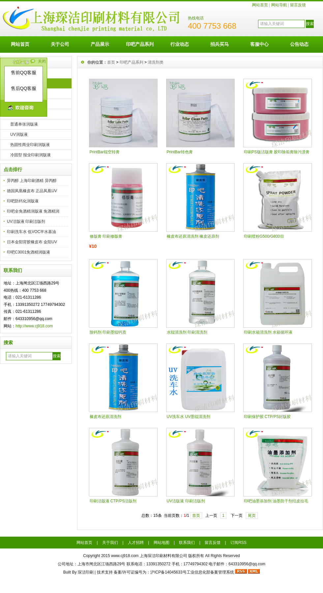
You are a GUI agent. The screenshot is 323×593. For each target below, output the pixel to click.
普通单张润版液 (24, 124)
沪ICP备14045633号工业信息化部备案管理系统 (192, 572)
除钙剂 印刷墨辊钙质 (108, 332)
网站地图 (161, 542)
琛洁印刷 (86, 572)
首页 (111, 62)
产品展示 (100, 44)
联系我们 (187, 542)
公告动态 (299, 44)
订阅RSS (238, 542)
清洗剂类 (155, 62)
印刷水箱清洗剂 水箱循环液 (268, 332)
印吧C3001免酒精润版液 (28, 252)
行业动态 (179, 44)
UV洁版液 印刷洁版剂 (26, 221)
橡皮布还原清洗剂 (105, 416)
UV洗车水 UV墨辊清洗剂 (189, 416)
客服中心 (259, 44)
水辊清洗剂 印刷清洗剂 (187, 332)
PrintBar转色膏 (180, 152)
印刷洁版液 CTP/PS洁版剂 (113, 501)
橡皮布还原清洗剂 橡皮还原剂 (193, 236)
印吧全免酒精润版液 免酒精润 (33, 211)
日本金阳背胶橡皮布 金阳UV (32, 242)
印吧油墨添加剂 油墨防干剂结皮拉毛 (276, 501)
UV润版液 (19, 134)
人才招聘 (136, 542)
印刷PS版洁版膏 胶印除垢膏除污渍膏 (276, 152)
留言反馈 (298, 5)
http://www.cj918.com (34, 326)
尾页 (252, 515)
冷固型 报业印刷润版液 (30, 155)
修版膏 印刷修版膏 (106, 236)
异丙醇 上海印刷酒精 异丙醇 (32, 180)
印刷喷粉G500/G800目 (264, 236)
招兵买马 (219, 44)
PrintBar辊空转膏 (105, 152)
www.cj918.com (124, 555)
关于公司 (60, 44)
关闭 (42, 61)
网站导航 (279, 5)
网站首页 (260, 5)
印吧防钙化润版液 (23, 201)
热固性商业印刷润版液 (30, 144)
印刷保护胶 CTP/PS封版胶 (267, 416)
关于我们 (110, 542)
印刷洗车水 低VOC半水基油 (31, 231)
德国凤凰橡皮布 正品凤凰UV (32, 191)
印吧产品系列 (140, 44)
